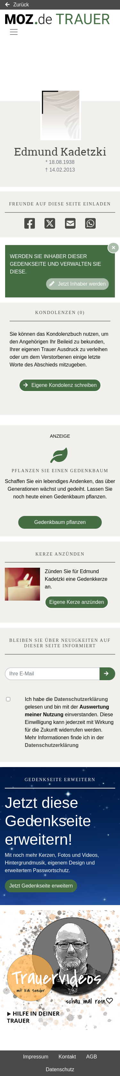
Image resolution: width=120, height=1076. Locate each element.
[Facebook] (29, 222)
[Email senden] (52, 673)
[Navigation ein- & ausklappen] (13, 32)
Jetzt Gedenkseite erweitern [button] (41, 885)
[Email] (70, 222)
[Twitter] (49, 222)
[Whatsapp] (90, 222)
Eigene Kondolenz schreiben (60, 385)
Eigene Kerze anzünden (76, 602)
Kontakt (67, 1056)
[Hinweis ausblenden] (114, 247)
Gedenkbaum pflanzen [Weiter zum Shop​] (60, 522)
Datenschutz (60, 1069)
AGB (91, 1056)
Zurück (17, 4)
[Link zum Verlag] (57, 19)
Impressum (35, 1056)
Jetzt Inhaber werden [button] (77, 284)
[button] (107, 673)
